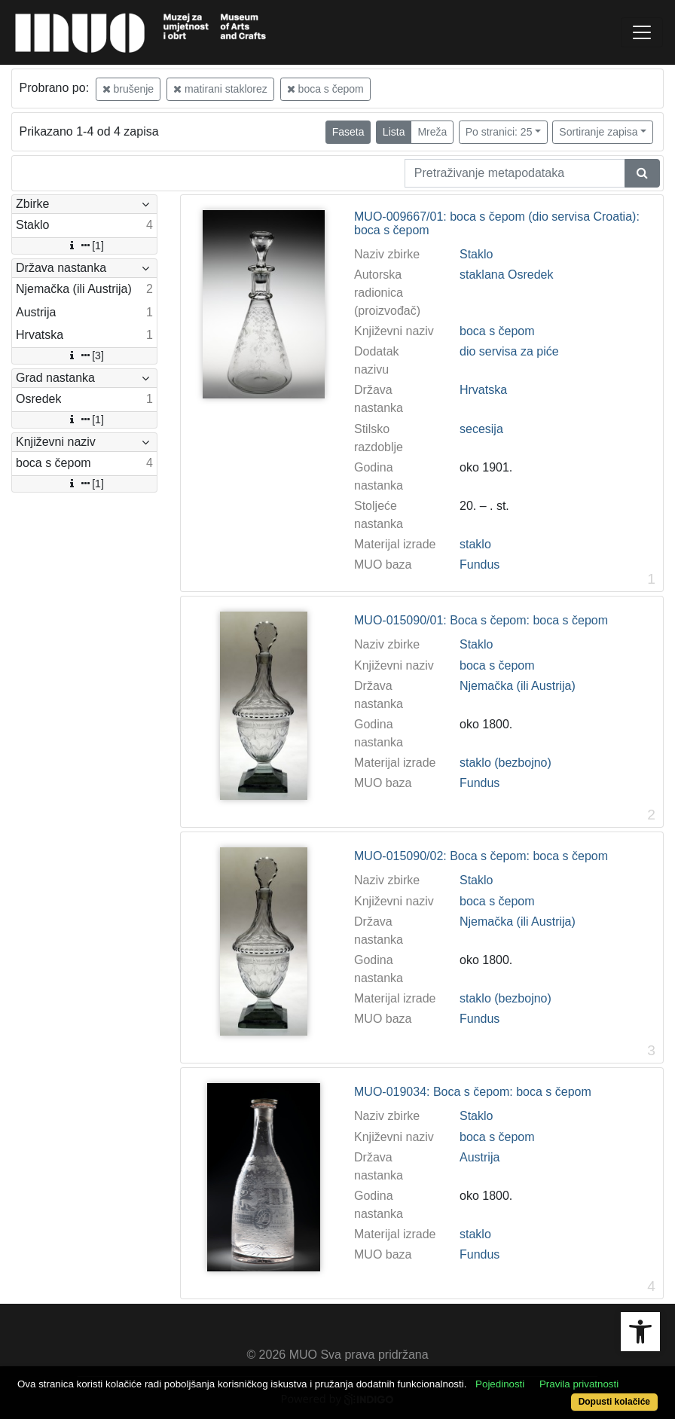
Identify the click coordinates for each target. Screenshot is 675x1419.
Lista (394, 132)
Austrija (479, 1157)
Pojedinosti (499, 1384)
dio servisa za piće (509, 351)
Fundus (479, 564)
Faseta (348, 132)
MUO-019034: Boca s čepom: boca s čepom (472, 1091)
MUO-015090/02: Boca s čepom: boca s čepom (481, 856)
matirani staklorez (220, 89)
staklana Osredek (507, 274)
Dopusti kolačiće (614, 1401)
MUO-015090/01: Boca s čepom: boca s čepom (481, 620)
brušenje (128, 89)
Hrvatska (483, 389)
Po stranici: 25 (499, 132)
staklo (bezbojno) (505, 762)
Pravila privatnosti (578, 1384)
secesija (481, 429)
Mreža (432, 132)
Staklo (476, 254)
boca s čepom (325, 89)
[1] (84, 246)
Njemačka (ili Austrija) (518, 685)
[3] (84, 355)
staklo (475, 544)
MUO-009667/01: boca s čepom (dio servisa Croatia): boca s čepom (497, 223)
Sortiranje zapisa (598, 132)
